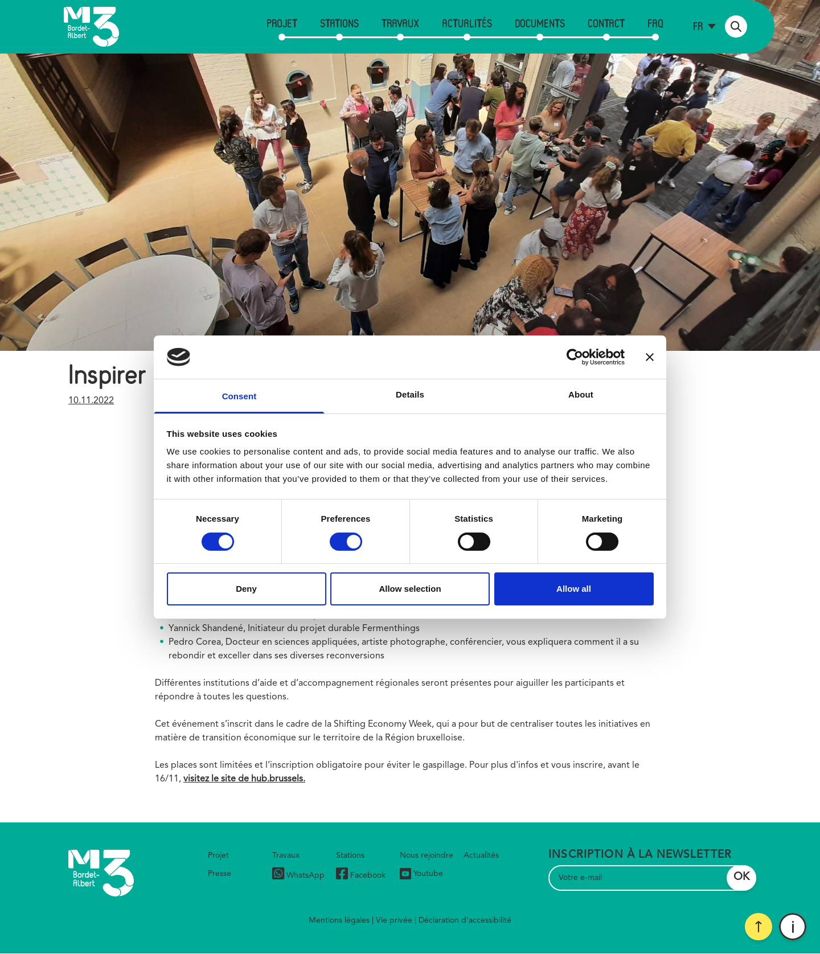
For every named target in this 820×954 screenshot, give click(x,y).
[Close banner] (650, 357)
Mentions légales (339, 920)
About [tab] (580, 394)
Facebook (361, 875)
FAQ (655, 23)
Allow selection (410, 588)
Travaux (400, 23)
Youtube (421, 873)
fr (698, 26)
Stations (339, 23)
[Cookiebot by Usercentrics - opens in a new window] (575, 357)
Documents (540, 23)
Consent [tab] (239, 396)
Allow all (573, 588)
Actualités (467, 23)
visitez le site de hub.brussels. (244, 779)
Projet (281, 23)
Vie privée (394, 920)
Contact (606, 23)
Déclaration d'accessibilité (465, 920)
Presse (219, 874)
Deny (246, 588)
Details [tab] (410, 394)
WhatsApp (298, 875)
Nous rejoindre (426, 855)
